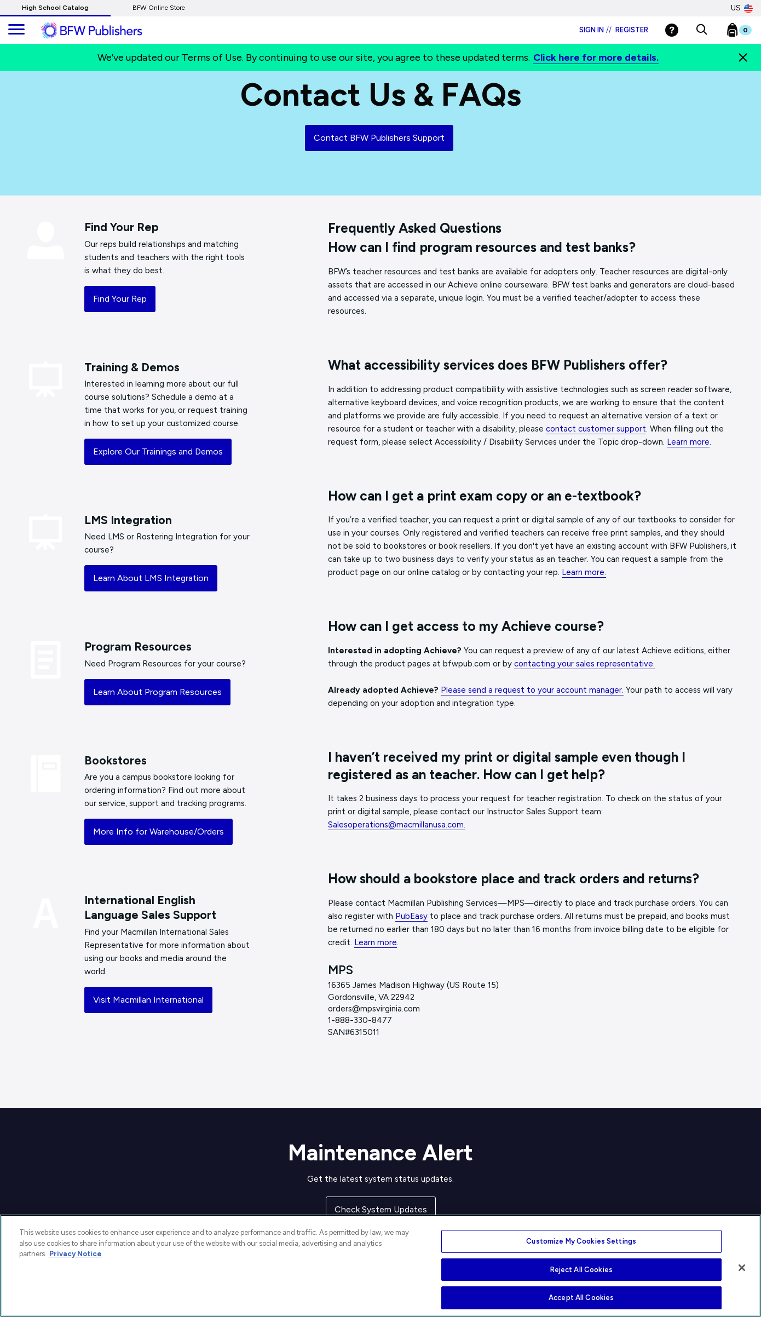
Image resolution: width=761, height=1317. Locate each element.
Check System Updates (381, 1209)
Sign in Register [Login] (613, 30)
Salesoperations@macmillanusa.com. (396, 825)
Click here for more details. (596, 57)
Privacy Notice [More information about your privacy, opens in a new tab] (75, 1254)
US (742, 8)
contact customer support (596, 429)
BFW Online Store (158, 7)
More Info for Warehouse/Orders (158, 831)
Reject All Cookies (581, 1270)
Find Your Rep (120, 299)
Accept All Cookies (581, 1297)
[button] (702, 30)
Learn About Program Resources (157, 692)
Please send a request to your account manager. (532, 690)
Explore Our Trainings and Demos (158, 451)
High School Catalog (55, 7)
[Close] (743, 57)
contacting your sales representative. (584, 664)
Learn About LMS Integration (151, 578)
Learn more (688, 442)
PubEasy (411, 916)
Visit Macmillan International (148, 999)
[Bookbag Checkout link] (746, 32)
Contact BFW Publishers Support (379, 138)
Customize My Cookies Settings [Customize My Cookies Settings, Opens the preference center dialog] (581, 1241)
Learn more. (584, 572)
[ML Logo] (104, 30)
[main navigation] (16, 30)
